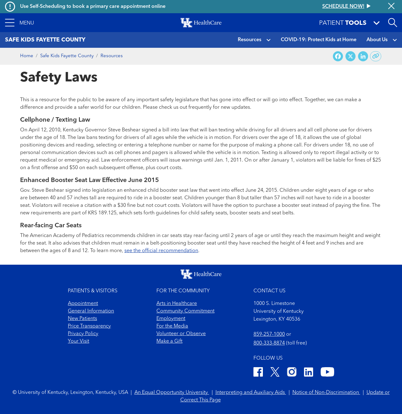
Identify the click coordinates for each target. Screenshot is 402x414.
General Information (91, 311)
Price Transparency (89, 326)
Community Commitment (185, 311)
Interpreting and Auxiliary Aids (250, 392)
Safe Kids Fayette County (67, 56)
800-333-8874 (269, 343)
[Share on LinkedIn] (363, 56)
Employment (170, 318)
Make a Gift (169, 341)
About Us (377, 39)
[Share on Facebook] (338, 56)
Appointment (83, 303)
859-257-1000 (269, 334)
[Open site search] (392, 22)
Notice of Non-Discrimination (326, 392)
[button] (19, 22)
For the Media (172, 326)
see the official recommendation (161, 250)
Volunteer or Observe (181, 333)
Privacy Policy (83, 333)
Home (26, 56)
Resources (249, 39)
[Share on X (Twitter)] (350, 56)
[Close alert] (391, 7)
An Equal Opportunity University (171, 392)
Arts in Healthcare (176, 303)
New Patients (82, 318)
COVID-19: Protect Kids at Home (318, 39)
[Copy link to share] (376, 56)
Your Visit (78, 341)
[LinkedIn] (308, 373)
